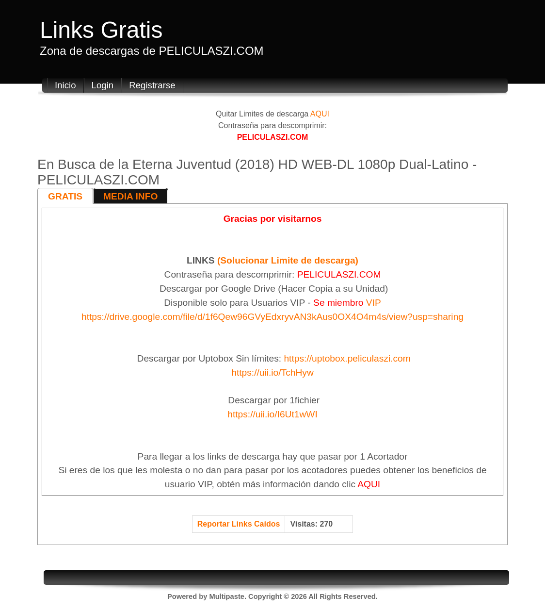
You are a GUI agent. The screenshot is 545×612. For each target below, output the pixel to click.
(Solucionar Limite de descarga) (287, 260)
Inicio (65, 85)
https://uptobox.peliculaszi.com (347, 358)
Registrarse (152, 85)
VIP (373, 303)
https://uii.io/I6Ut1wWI (272, 414)
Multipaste (226, 596)
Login (103, 85)
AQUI (319, 114)
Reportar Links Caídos (238, 524)
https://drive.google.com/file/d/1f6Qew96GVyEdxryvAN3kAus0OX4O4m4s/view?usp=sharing (272, 317)
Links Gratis (101, 30)
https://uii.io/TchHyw (272, 372)
